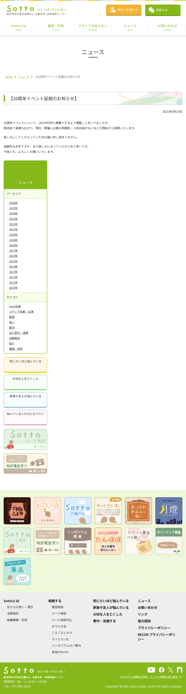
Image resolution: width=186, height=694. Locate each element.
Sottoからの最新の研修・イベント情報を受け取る (149, 677)
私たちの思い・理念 (20, 607)
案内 (12, 327)
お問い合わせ (147, 607)
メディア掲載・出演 (21, 311)
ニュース (23, 76)
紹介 (12, 343)
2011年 (13, 282)
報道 (12, 317)
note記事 (15, 306)
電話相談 (57, 607)
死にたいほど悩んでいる (25, 361)
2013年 (13, 272)
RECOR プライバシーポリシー (156, 636)
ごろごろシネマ (62, 632)
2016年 (13, 256)
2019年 (13, 240)
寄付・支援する (104, 621)
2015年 (13, 261)
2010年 (13, 288)
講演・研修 (16, 349)
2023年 (13, 219)
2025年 (13, 208)
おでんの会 (59, 626)
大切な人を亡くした (25, 378)
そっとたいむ (60, 639)
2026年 (13, 203)
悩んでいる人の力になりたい (25, 413)
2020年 (13, 234)
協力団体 (144, 621)
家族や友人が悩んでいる (25, 396)
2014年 (13, 266)
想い (12, 322)
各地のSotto (60, 652)
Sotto (9, 76)
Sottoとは (11, 600)
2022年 (13, 224)
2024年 (13, 213)
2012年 (13, 277)
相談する (54, 600)
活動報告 (14, 338)
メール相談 (59, 613)
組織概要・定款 (17, 620)
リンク (142, 614)
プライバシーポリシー (154, 627)
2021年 (13, 229)
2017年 (13, 250)
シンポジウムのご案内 (66, 645)
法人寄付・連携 (18, 333)
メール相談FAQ (62, 620)
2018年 (13, 245)
